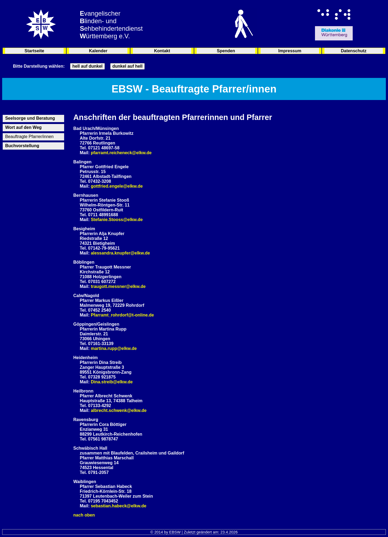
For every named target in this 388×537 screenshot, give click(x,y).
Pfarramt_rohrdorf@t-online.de (122, 315)
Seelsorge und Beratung (30, 118)
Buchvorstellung (22, 145)
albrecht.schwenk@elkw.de (119, 410)
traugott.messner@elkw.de (118, 286)
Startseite (34, 51)
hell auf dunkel (87, 66)
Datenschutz (353, 51)
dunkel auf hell (127, 66)
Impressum (289, 51)
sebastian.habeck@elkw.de (118, 506)
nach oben (84, 515)
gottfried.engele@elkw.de (117, 186)
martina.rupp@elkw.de (114, 348)
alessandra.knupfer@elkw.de (120, 253)
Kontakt (162, 51)
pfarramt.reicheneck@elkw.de (121, 152)
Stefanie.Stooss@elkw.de (117, 219)
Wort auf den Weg (23, 127)
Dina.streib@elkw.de (112, 382)
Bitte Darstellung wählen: (39, 66)
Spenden (226, 51)
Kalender (98, 51)
